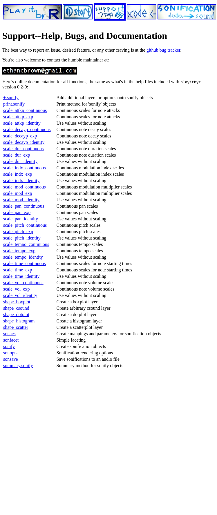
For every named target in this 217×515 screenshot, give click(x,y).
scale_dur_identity (20, 161)
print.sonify (14, 103)
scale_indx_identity (21, 180)
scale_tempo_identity (23, 257)
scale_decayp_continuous (27, 129)
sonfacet (11, 340)
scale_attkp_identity (22, 123)
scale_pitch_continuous (25, 225)
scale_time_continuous (24, 263)
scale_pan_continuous (23, 206)
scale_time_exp (17, 269)
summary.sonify (18, 365)
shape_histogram (19, 320)
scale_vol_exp (16, 288)
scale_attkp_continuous (25, 110)
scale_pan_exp (16, 212)
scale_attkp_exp (18, 116)
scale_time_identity (21, 276)
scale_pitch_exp (18, 231)
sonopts (10, 352)
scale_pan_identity (20, 218)
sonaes (9, 333)
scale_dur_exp (16, 155)
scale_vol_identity (20, 295)
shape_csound (16, 308)
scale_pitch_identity (22, 237)
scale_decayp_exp (20, 135)
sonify (9, 346)
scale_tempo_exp (19, 250)
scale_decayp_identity (23, 142)
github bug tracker (163, 50)
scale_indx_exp (17, 174)
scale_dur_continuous (23, 148)
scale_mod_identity (21, 199)
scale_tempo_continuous (26, 244)
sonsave (10, 359)
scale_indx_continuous (24, 167)
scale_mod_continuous (24, 186)
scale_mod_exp (17, 193)
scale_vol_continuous (23, 282)
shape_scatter (15, 327)
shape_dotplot (16, 314)
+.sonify (11, 97)
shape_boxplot (16, 301)
